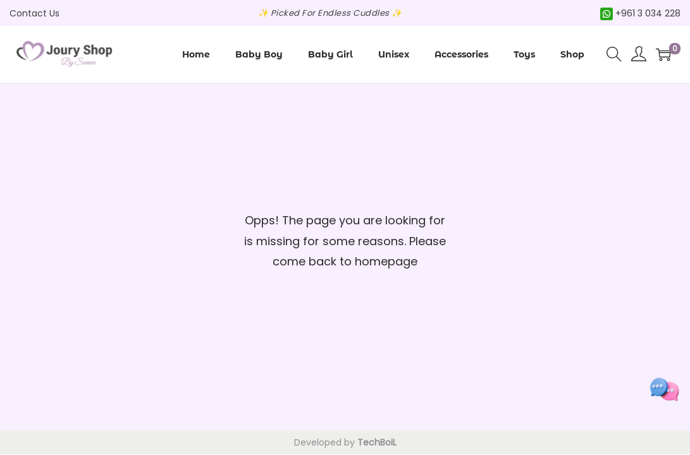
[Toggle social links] (665, 389)
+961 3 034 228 (640, 13)
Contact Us (34, 13)
